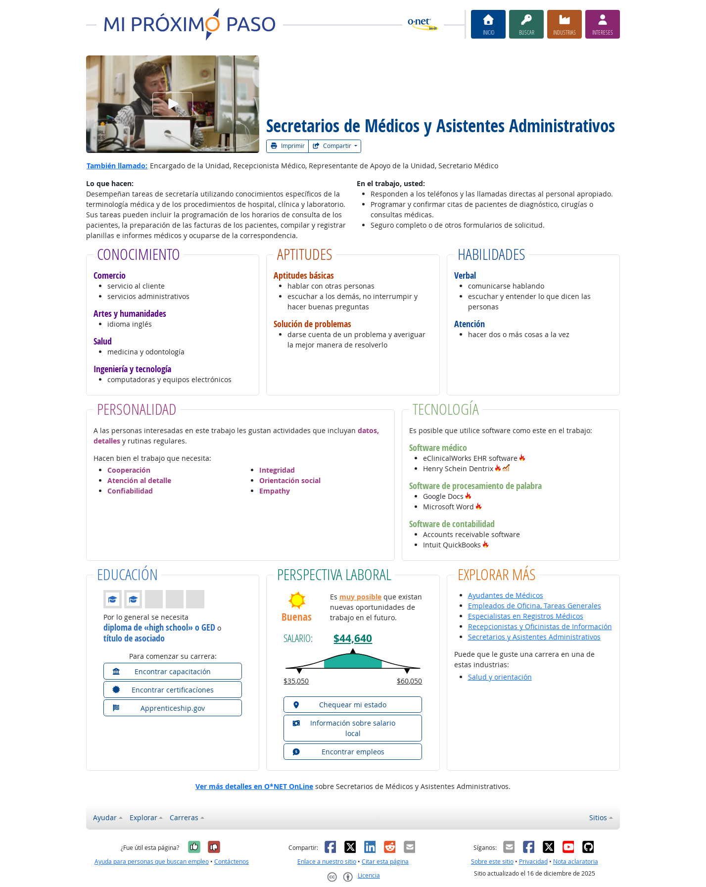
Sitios (598, 817)
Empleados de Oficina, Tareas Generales (534, 605)
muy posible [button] (360, 596)
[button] (522, 458)
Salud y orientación (500, 677)
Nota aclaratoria (575, 861)
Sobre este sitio (492, 861)
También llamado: (117, 165)
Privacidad (533, 861)
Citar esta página (385, 861)
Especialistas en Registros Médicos (525, 616)
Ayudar (105, 817)
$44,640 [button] (352, 638)
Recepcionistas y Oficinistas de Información (540, 626)
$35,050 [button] (296, 681)
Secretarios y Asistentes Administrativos (534, 636)
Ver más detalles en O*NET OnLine (254, 786)
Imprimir (287, 146)
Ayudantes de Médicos (505, 595)
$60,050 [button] (409, 681)
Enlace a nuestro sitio (326, 861)
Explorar (143, 817)
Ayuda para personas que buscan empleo (151, 861)
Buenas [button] (297, 617)
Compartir (332, 146)
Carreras (184, 817)
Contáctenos (231, 861)
